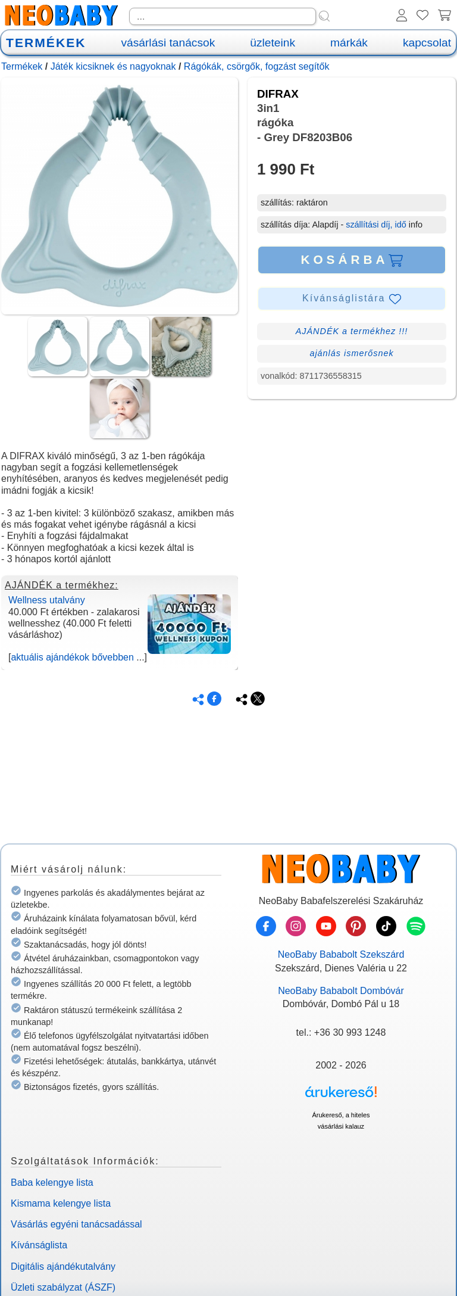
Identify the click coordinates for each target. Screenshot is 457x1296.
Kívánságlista (39, 1245)
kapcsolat (427, 42)
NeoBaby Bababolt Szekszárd (341, 954)
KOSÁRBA (351, 260)
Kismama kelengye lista (61, 1203)
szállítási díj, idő (376, 224)
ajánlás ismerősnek (351, 353)
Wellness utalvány (46, 600)
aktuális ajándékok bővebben (72, 657)
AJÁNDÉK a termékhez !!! (352, 331)
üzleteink (272, 42)
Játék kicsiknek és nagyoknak (113, 66)
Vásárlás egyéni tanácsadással (76, 1224)
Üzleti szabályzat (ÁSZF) (63, 1287)
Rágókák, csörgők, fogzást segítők (257, 66)
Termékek (21, 66)
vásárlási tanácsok (168, 42)
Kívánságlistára (351, 299)
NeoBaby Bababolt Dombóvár (341, 991)
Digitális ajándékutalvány (63, 1266)
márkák (349, 42)
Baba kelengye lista (52, 1182)
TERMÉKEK (46, 42)
